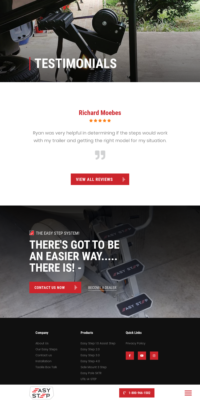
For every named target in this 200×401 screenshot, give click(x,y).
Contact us (43, 355)
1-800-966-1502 (136, 393)
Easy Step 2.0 (90, 349)
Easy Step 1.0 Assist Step (98, 343)
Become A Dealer (102, 288)
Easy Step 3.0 (90, 355)
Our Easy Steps (46, 349)
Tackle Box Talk (46, 367)
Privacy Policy (135, 343)
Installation (43, 361)
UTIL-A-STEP (89, 379)
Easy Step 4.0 (90, 361)
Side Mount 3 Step (94, 367)
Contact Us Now (49, 287)
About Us (42, 343)
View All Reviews (94, 179)
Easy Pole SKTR (91, 373)
